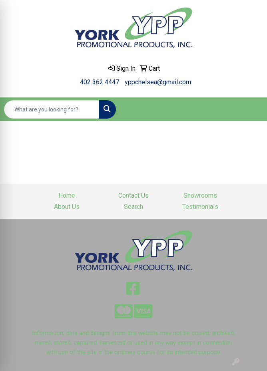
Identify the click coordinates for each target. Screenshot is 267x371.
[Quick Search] (51, 109)
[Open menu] (251, 109)
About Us (67, 206)
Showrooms (200, 195)
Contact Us (133, 195)
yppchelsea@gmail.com (158, 82)
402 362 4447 (99, 82)
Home (66, 195)
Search (133, 206)
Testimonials (200, 206)
